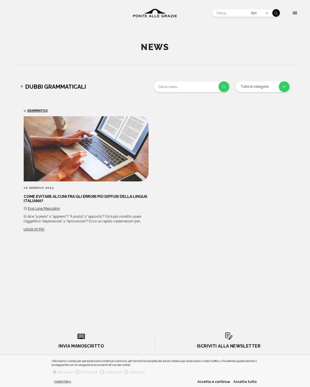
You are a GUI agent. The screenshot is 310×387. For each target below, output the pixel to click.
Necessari (63, 372)
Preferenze (87, 372)
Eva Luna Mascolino (44, 208)
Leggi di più (34, 229)
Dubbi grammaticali (55, 86)
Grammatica (37, 110)
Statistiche (111, 372)
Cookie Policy (62, 381)
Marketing (135, 372)
